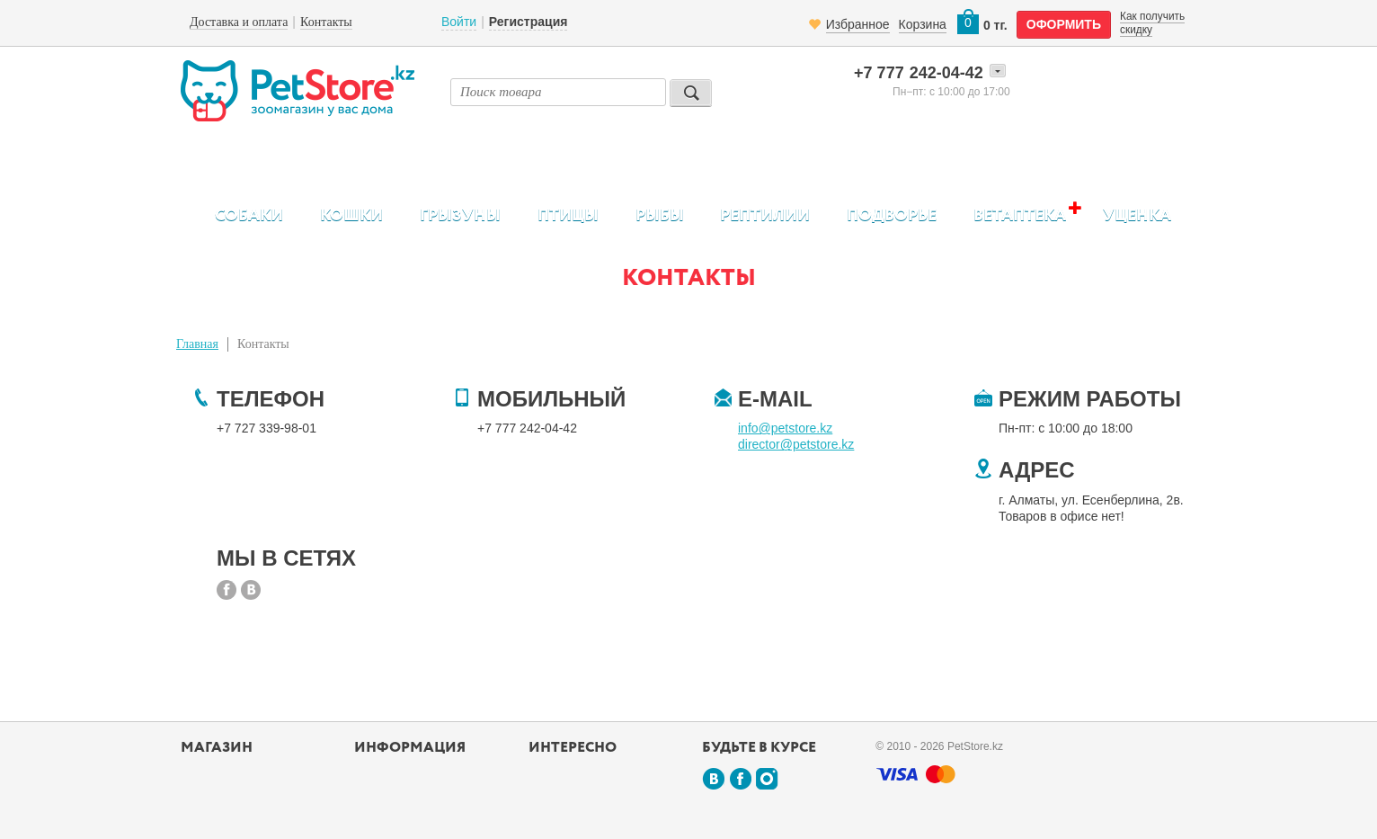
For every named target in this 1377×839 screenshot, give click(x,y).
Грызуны (460, 216)
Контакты (263, 344)
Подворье (892, 216)
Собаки (249, 216)
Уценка (1137, 216)
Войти (458, 21)
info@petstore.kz (785, 428)
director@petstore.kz (796, 444)
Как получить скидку (1152, 22)
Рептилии (765, 216)
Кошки (351, 216)
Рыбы (659, 216)
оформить (1063, 24)
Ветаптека (1019, 215)
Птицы (568, 216)
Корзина (922, 24)
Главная (197, 344)
